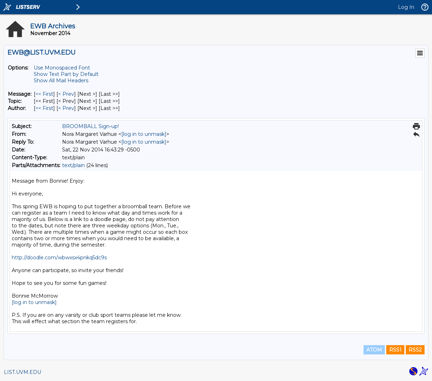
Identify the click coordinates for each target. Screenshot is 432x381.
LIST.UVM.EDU (22, 372)
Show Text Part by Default (66, 74)
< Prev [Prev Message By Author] (66, 108)
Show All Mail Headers (61, 80)
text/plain (73, 165)
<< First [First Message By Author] (44, 108)
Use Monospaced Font (62, 68)
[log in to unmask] (143, 134)
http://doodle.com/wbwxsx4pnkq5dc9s (59, 257)
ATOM (374, 350)
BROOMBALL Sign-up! (90, 126)
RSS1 (395, 350)
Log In (406, 7)
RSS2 (415, 350)
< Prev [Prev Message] (66, 94)
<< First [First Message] (44, 94)
